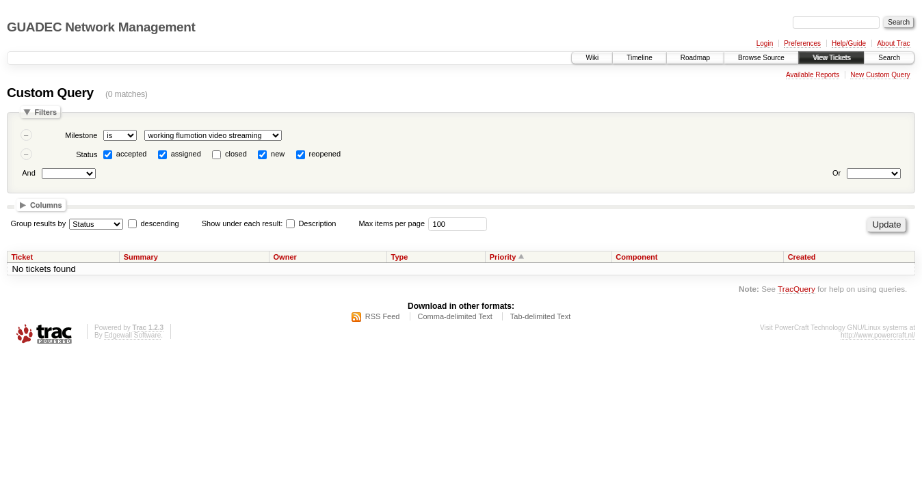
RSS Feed (382, 316)
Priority (503, 257)
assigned (186, 154)
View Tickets (831, 58)
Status (86, 154)
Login (764, 43)
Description (311, 223)
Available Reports (812, 75)
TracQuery (796, 288)
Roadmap (695, 58)
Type (399, 257)
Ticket (23, 257)
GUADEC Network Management (101, 27)
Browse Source (761, 58)
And (29, 173)
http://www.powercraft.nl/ (878, 335)
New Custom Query (880, 75)
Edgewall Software (132, 335)
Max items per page (391, 223)
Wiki (591, 58)
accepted (131, 154)
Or (836, 173)
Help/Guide (849, 43)
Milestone (81, 135)
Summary (141, 257)
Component (636, 257)
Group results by (38, 223)
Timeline (639, 58)
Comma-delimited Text (455, 316)
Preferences (802, 43)
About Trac (893, 43)
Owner (285, 257)
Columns (46, 205)
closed (236, 154)
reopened (325, 154)
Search (889, 58)
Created (802, 257)
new (278, 154)
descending (159, 223)
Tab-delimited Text (540, 316)
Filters (45, 112)
